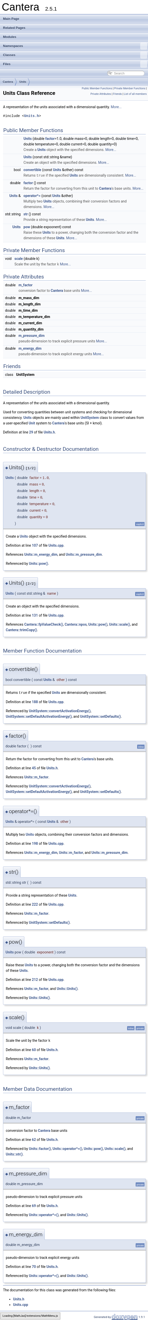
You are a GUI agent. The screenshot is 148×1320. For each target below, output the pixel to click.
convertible (32, 170)
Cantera (8, 81)
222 (35, 904)
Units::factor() (40, 1148)
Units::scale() (119, 624)
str (26, 214)
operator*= (32, 195)
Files (75, 64)
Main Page (11, 19)
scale (18, 258)
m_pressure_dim (32, 335)
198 (35, 843)
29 (31, 432)
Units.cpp (56, 545)
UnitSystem (90, 417)
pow (27, 227)
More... (116, 107)
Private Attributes (100, 94)
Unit (32, 423)
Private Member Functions (129, 88)
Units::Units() (67, 988)
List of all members (135, 94)
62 (34, 1139)
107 (35, 545)
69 (34, 1205)
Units (22, 81)
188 (35, 701)
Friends (117, 94)
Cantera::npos (76, 624)
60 (34, 1049)
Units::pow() (38, 563)
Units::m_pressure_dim (84, 554)
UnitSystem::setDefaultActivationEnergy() (39, 716)
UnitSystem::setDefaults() (100, 716)
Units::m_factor (36, 776)
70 (34, 1266)
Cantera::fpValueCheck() (43, 624)
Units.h (31, 115)
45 (34, 767)
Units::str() (14, 1153)
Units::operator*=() (67, 1148)
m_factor (26, 285)
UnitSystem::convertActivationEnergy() (59, 710)
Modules (9, 37)
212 (35, 979)
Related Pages (14, 28)
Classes (75, 55)
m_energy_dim (30, 348)
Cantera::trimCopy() (21, 629)
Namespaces (75, 46)
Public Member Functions (97, 88)
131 (35, 615)
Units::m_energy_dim (40, 554)
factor (50, 139)
